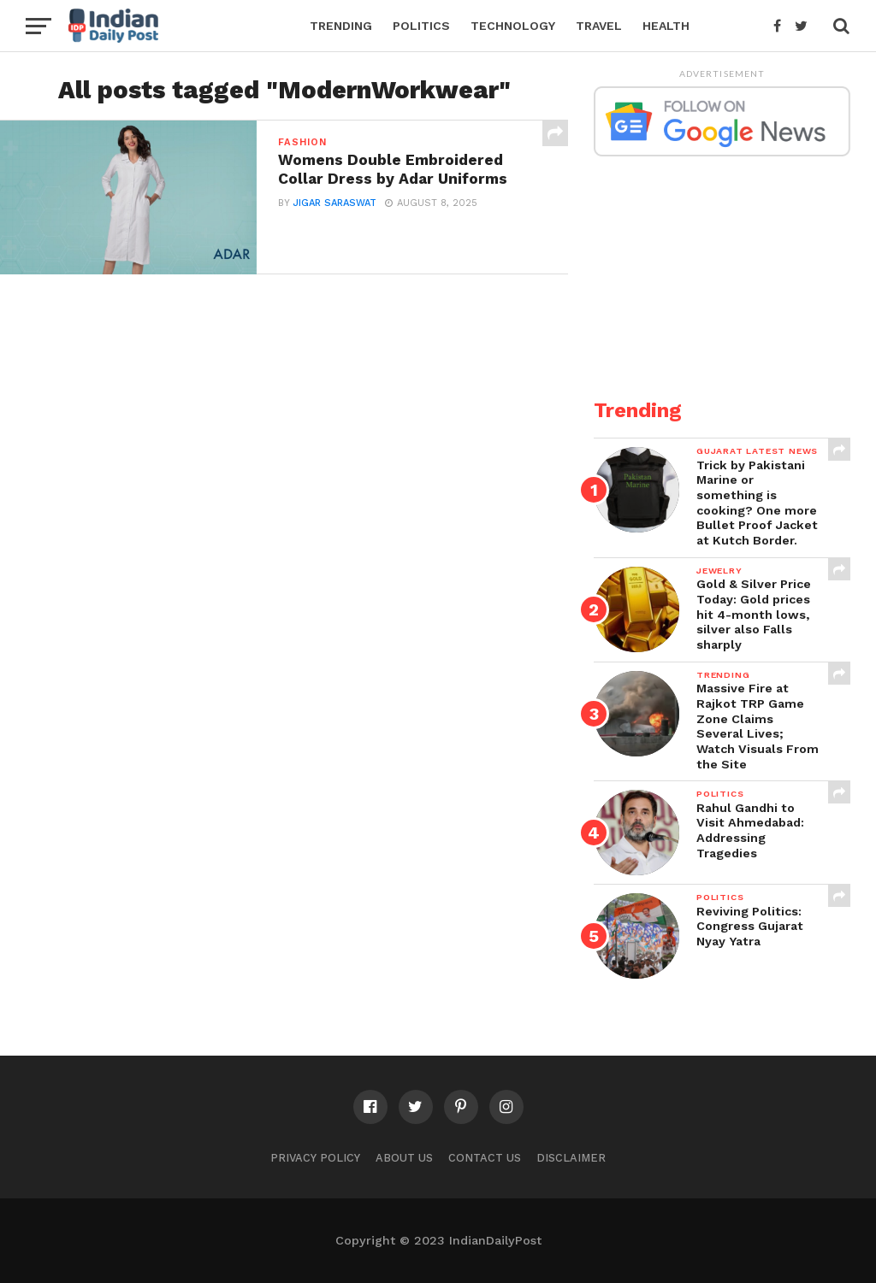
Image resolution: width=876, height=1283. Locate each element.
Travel (599, 25)
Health (666, 25)
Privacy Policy (315, 1157)
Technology (513, 25)
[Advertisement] (722, 267)
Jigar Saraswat (334, 203)
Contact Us (484, 1157)
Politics (421, 25)
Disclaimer (571, 1157)
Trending (341, 25)
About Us (404, 1157)
